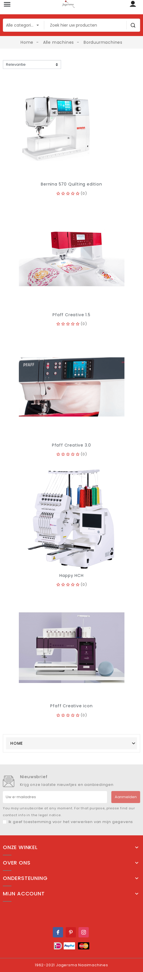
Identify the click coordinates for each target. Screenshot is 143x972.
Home (16, 743)
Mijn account (24, 893)
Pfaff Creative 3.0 (71, 445)
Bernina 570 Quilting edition (71, 184)
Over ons (16, 862)
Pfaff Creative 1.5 (71, 315)
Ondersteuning (25, 878)
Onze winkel (20, 847)
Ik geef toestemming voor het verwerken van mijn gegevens (71, 821)
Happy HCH (71, 575)
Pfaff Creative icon (71, 706)
